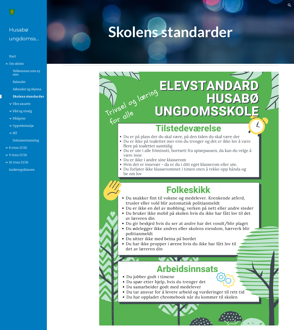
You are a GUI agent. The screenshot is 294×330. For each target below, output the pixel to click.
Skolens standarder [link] (28, 96)
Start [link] (12, 56)
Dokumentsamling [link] (26, 140)
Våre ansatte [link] (22, 104)
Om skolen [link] (16, 63)
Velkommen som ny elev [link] (26, 72)
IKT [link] (15, 133)
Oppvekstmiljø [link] (23, 126)
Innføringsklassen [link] (22, 169)
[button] (289, 5)
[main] (170, 32)
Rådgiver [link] (19, 118)
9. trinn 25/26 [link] (18, 155)
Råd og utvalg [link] (22, 111)
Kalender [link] (19, 82)
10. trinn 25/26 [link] (18, 162)
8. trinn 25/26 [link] (18, 148)
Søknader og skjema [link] (27, 89)
